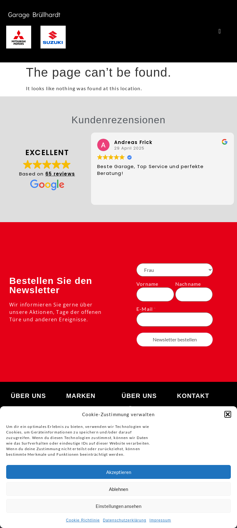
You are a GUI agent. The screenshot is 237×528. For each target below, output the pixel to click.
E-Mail (144, 308)
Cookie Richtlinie (83, 520)
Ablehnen (118, 489)
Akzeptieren (118, 472)
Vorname (147, 283)
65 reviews (60, 174)
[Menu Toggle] (219, 31)
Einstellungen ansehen (118, 506)
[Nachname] (194, 294)
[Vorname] (155, 294)
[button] (228, 414)
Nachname (188, 283)
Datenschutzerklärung (124, 520)
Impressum (160, 520)
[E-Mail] (174, 319)
